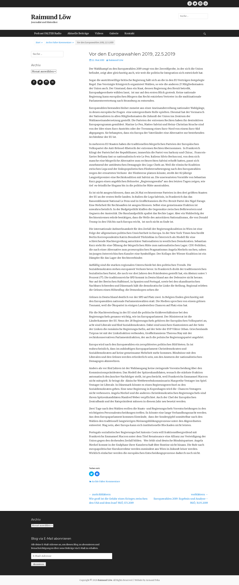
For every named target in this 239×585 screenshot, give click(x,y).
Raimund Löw (51, 17)
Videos (99, 33)
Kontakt (129, 33)
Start (39, 42)
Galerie (113, 33)
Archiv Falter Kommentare (60, 42)
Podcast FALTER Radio (47, 33)
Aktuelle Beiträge (78, 33)
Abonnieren (38, 564)
